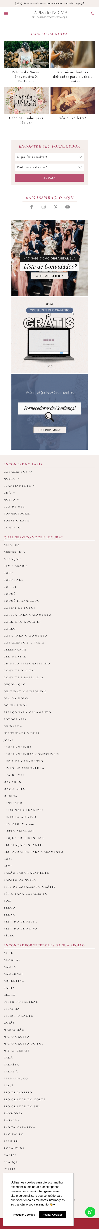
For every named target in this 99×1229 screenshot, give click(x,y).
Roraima (12, 1120)
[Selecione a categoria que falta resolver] (49, 157)
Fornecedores (17, 513)
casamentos (18, 471)
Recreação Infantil (24, 844)
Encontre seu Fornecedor (49, 146)
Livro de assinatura (24, 768)
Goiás (9, 1022)
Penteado (13, 803)
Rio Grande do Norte (25, 1099)
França (11, 1162)
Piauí (9, 1085)
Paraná (11, 1071)
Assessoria (14, 552)
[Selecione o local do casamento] (49, 167)
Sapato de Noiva (20, 879)
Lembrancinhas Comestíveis (31, 754)
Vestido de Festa (20, 921)
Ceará (10, 994)
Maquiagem (15, 789)
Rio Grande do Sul (22, 1106)
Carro (10, 628)
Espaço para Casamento (27, 712)
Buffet (10, 586)
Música (11, 796)
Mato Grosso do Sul (24, 1043)
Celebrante (15, 649)
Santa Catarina (20, 1127)
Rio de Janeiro (18, 1092)
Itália (10, 1169)
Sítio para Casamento (26, 893)
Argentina (14, 981)
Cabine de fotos (20, 607)
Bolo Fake (13, 579)
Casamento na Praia (24, 642)
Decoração (15, 684)
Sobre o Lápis (17, 520)
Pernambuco (16, 1078)
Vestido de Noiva (21, 928)
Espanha (12, 1008)
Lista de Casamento (23, 761)
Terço (9, 907)
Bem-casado (15, 566)
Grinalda (13, 726)
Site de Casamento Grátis (29, 886)
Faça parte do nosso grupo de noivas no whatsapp (54, 3)
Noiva (11, 478)
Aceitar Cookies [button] (52, 1214)
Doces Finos (15, 705)
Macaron (13, 782)
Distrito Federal (21, 1001)
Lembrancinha (18, 747)
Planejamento (20, 485)
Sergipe (11, 1141)
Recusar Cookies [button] (24, 1214)
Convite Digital (20, 670)
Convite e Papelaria (24, 677)
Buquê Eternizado (22, 600)
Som (7, 900)
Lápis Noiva (49, 12)
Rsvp (8, 865)
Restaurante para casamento (33, 851)
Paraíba (11, 1064)
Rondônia (13, 1113)
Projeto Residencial (24, 838)
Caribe (10, 1155)
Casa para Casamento (25, 635)
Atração (12, 559)
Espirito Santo (19, 1015)
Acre (8, 953)
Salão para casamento (27, 872)
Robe (8, 858)
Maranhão (14, 1029)
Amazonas (14, 974)
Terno (10, 914)
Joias (9, 740)
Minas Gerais (17, 1050)
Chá (9, 492)
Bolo (8, 572)
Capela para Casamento (27, 614)
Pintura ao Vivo (20, 817)
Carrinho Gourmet (22, 621)
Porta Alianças (19, 831)
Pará (8, 1057)
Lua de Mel (14, 775)
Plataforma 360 (19, 824)
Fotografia (15, 719)
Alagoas (12, 960)
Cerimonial (15, 656)
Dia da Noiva (16, 698)
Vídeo (9, 935)
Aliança (12, 545)
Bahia (9, 987)
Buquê (10, 593)
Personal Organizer (24, 810)
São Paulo (14, 1134)
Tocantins (14, 1148)
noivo (11, 499)
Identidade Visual (22, 733)
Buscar (50, 178)
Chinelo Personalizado (27, 663)
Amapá (10, 967)
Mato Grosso (16, 1036)
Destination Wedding (25, 691)
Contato (12, 527)
